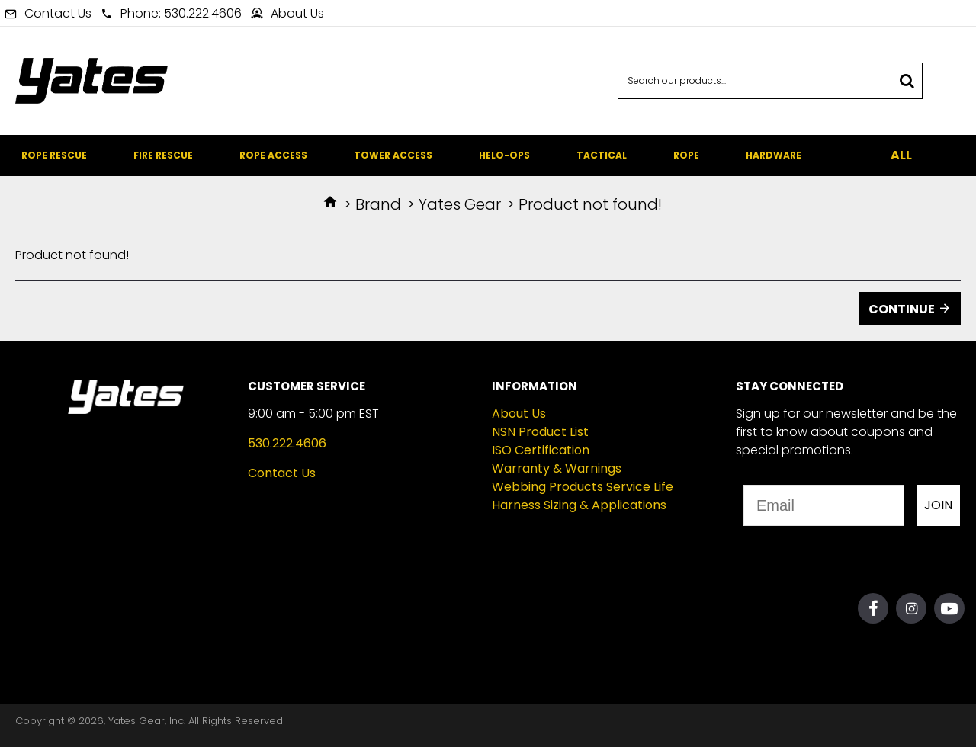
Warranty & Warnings (556, 468)
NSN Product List (540, 432)
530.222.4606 (287, 443)
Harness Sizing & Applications (579, 505)
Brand (378, 204)
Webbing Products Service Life (582, 486)
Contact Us (282, 473)
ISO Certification (540, 450)
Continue (901, 309)
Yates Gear (460, 204)
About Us (519, 413)
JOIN (938, 505)
